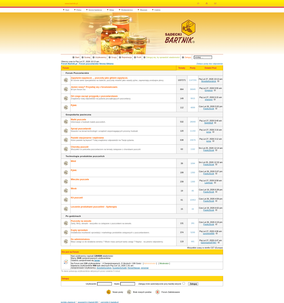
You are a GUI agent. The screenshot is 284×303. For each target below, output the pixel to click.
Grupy (114, 57)
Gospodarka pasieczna (78, 115)
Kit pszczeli (77, 197)
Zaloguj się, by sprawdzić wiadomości (162, 57)
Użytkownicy (100, 57)
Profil (139, 57)
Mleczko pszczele (80, 179)
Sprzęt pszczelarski (81, 128)
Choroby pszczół (79, 147)
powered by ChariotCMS (88, 302)
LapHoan (209, 183)
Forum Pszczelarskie (77, 73)
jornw (208, 132)
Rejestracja (127, 57)
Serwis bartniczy (95, 10)
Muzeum (143, 10)
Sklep (111, 10)
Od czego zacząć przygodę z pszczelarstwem (94, 96)
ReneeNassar (134, 268)
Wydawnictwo (127, 10)
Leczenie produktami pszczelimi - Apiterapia (94, 207)
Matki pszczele (78, 119)
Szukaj (87, 57)
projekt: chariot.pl (68, 302)
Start (67, 10)
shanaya (209, 99)
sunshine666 (208, 233)
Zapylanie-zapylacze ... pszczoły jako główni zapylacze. (99, 78)
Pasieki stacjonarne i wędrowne (87, 138)
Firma (78, 10)
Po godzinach (73, 216)
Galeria (157, 10)
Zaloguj (188, 57)
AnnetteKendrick (208, 81)
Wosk (74, 188)
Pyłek (73, 105)
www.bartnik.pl (71, 3)
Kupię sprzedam (79, 230)
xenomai (145, 268)
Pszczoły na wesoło (81, 221)
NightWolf (208, 123)
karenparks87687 (208, 242)
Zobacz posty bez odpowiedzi (210, 64)
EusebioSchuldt (119, 268)
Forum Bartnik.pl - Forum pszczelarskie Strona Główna (87, 64)
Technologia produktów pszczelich (85, 156)
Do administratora (80, 239)
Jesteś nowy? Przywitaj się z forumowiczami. (94, 87)
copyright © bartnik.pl (109, 302)
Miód (73, 161)
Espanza (209, 90)
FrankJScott (208, 109)
